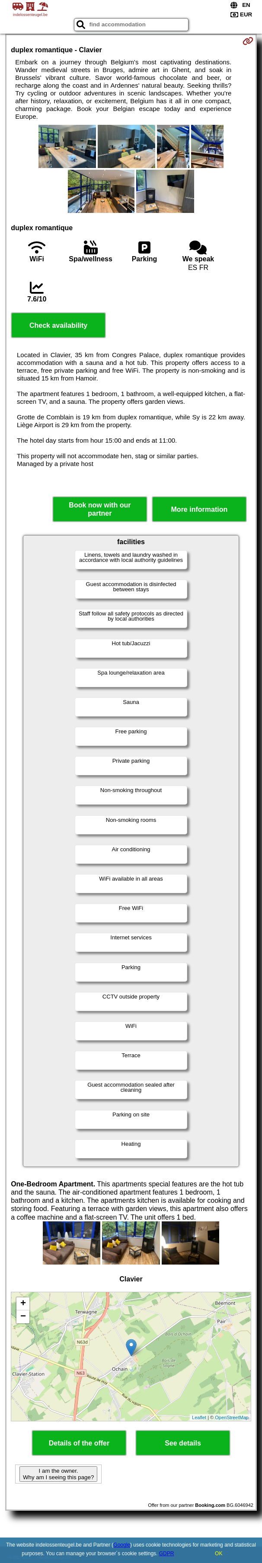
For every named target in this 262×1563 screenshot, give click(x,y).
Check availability (58, 325)
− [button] (23, 1316)
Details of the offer (79, 1443)
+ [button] (23, 1303)
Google (121, 1545)
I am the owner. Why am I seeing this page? (58, 1474)
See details (183, 1443)
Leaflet (199, 1417)
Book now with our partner (100, 509)
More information (199, 509)
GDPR (166, 1553)
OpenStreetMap (232, 1417)
